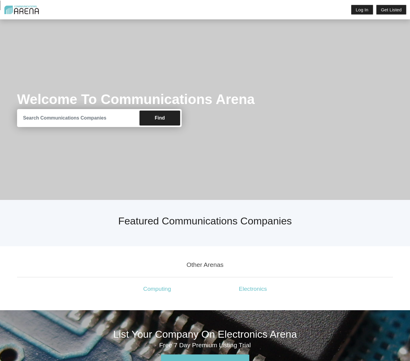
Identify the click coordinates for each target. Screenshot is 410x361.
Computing (157, 289)
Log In (362, 9)
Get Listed (391, 9)
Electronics (253, 289)
